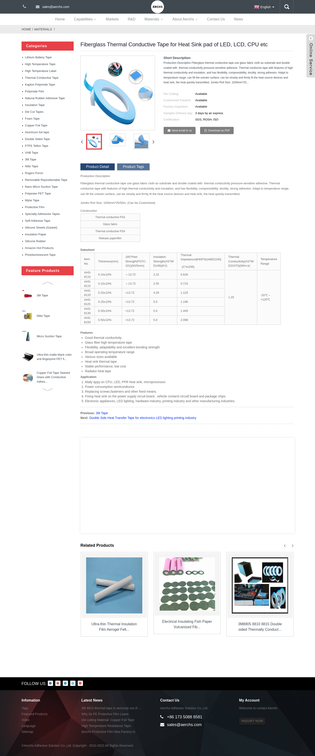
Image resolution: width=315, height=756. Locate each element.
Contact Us (216, 19)
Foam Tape (32, 118)
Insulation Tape (35, 105)
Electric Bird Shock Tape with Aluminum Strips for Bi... (53, 357)
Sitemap (27, 732)
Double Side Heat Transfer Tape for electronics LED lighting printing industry (142, 418)
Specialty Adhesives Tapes (42, 214)
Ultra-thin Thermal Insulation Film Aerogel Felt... (114, 626)
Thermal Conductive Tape (41, 77)
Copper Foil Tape (36, 125)
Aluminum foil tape (37, 132)
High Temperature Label (40, 71)
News (238, 19)
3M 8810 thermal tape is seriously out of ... (111, 708)
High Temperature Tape (40, 64)
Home (60, 19)
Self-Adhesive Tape (37, 220)
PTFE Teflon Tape (36, 146)
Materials (151, 19)
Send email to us (182, 130)
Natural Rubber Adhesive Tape (45, 98)
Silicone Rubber (35, 241)
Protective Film (34, 207)
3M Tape (30, 159)
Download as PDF (219, 130)
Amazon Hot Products (39, 248)
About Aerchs (183, 19)
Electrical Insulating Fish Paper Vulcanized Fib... (187, 624)
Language (29, 726)
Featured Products (35, 714)
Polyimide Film (34, 91)
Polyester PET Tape (38, 193)
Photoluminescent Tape (40, 254)
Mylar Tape (32, 200)
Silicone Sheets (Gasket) (41, 227)
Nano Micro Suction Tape (41, 186)
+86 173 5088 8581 (184, 717)
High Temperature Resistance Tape (106, 726)
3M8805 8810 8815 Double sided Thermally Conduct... (260, 626)
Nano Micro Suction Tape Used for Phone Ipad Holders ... (53, 377)
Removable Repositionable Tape (46, 180)
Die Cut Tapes (34, 111)
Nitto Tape (31, 166)
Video (26, 720)
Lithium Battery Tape (38, 57)
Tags (25, 708)
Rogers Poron (34, 173)
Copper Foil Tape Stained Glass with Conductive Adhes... (53, 336)
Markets (112, 19)
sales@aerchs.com (184, 724)
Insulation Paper (35, 234)
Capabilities (83, 19)
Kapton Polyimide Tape (40, 84)
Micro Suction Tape (49, 295)
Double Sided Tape (37, 139)
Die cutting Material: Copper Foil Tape (107, 720)
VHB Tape (31, 152)
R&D (132, 19)
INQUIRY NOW (252, 721)
